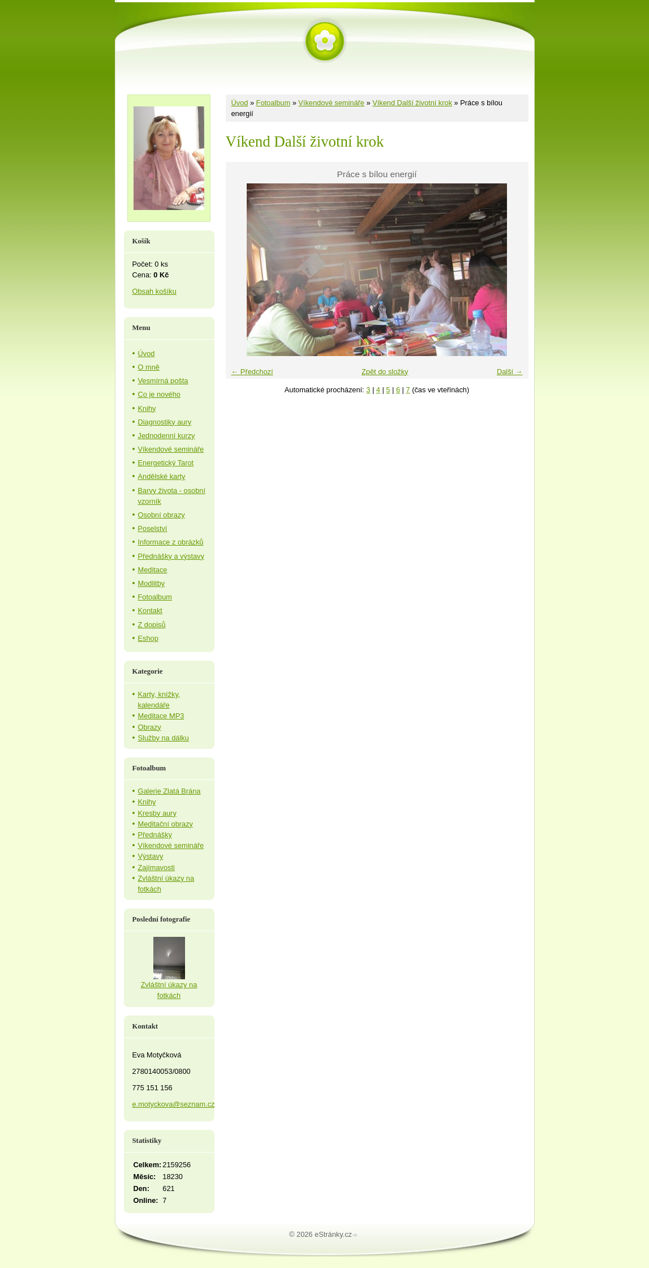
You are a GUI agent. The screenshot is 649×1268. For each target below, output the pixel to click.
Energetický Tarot (166, 463)
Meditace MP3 (161, 716)
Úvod (239, 102)
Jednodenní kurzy (166, 435)
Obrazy (149, 727)
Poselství (152, 528)
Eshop (148, 638)
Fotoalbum (273, 102)
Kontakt (150, 610)
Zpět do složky (385, 371)
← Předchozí (252, 371)
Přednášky (155, 834)
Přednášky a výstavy (171, 556)
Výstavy (151, 856)
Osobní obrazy (161, 515)
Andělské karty (162, 476)
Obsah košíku (154, 291)
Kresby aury (157, 813)
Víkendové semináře (331, 102)
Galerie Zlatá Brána (169, 791)
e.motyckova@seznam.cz (173, 1104)
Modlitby (151, 583)
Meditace (152, 570)
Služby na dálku (163, 738)
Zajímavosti (156, 867)
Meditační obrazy (165, 824)
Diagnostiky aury (165, 422)
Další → (510, 371)
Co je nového (159, 394)
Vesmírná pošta (163, 380)
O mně (149, 367)
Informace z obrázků (171, 542)
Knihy (147, 408)
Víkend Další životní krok (412, 102)
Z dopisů (152, 624)
